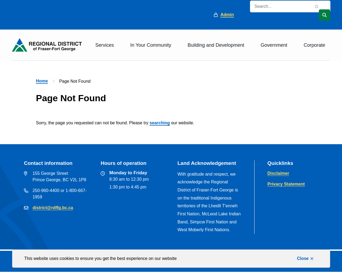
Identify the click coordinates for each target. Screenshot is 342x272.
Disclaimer (278, 173)
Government (273, 45)
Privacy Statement (286, 184)
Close (303, 258)
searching (160, 123)
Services (104, 45)
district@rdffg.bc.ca (53, 207)
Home (42, 81)
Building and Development (216, 45)
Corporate (314, 45)
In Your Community (150, 45)
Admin (227, 14)
